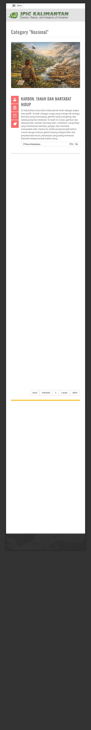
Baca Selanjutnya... (34, 144)
